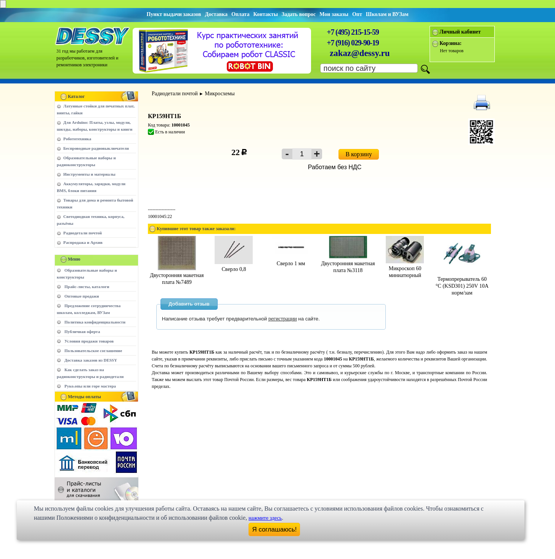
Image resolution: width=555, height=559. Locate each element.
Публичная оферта (82, 331)
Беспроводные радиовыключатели (96, 148)
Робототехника (77, 138)
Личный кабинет (460, 32)
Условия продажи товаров (89, 341)
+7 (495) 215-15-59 (353, 32)
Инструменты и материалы (89, 174)
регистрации (282, 319)
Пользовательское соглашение (93, 350)
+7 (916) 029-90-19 (353, 42)
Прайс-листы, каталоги (86, 286)
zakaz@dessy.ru (360, 53)
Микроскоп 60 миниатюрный (405, 268)
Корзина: (451, 43)
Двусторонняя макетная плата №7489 (177, 275)
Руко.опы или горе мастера (90, 386)
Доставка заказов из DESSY (90, 360)
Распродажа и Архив (83, 242)
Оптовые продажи (81, 296)
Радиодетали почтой (82, 233)
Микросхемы (219, 93)
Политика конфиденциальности (94, 322)
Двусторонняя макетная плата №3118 (348, 263)
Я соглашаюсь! (274, 529)
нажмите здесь (265, 518)
